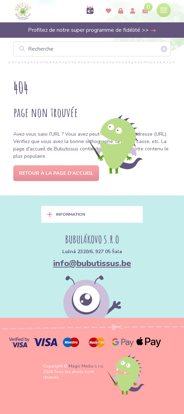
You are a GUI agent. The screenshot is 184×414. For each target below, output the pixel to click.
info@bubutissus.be (92, 263)
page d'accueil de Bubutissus (45, 148)
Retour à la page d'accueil (56, 173)
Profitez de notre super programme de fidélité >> (92, 30)
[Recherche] (92, 49)
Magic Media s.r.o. (86, 366)
